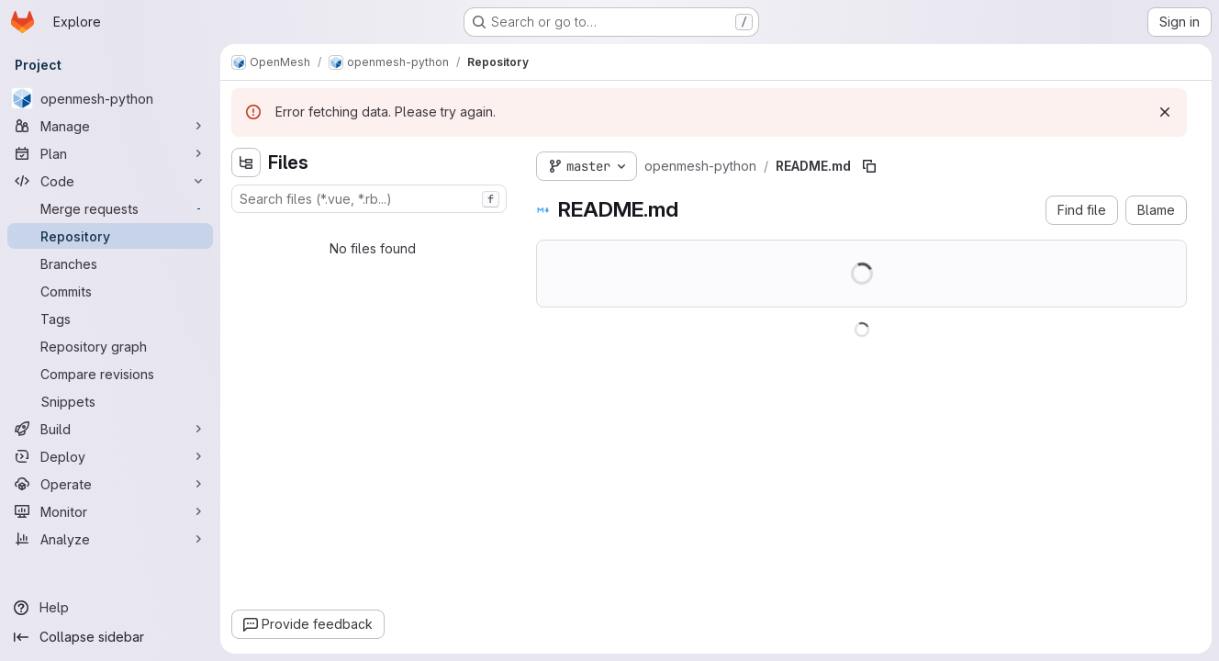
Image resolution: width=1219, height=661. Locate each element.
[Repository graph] (110, 346)
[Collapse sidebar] (110, 637)
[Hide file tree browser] (246, 162)
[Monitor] (110, 511)
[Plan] (110, 153)
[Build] (110, 429)
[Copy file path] (869, 166)
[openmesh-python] (110, 98)
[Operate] (110, 484)
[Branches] (110, 263)
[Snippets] (110, 401)
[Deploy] (110, 456)
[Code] (110, 181)
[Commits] (110, 291)
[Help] (110, 608)
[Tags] (110, 318)
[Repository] (110, 236)
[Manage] (110, 126)
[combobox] (369, 199)
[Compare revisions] (110, 374)
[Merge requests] (110, 208)
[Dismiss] (1165, 112)
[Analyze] (110, 539)
